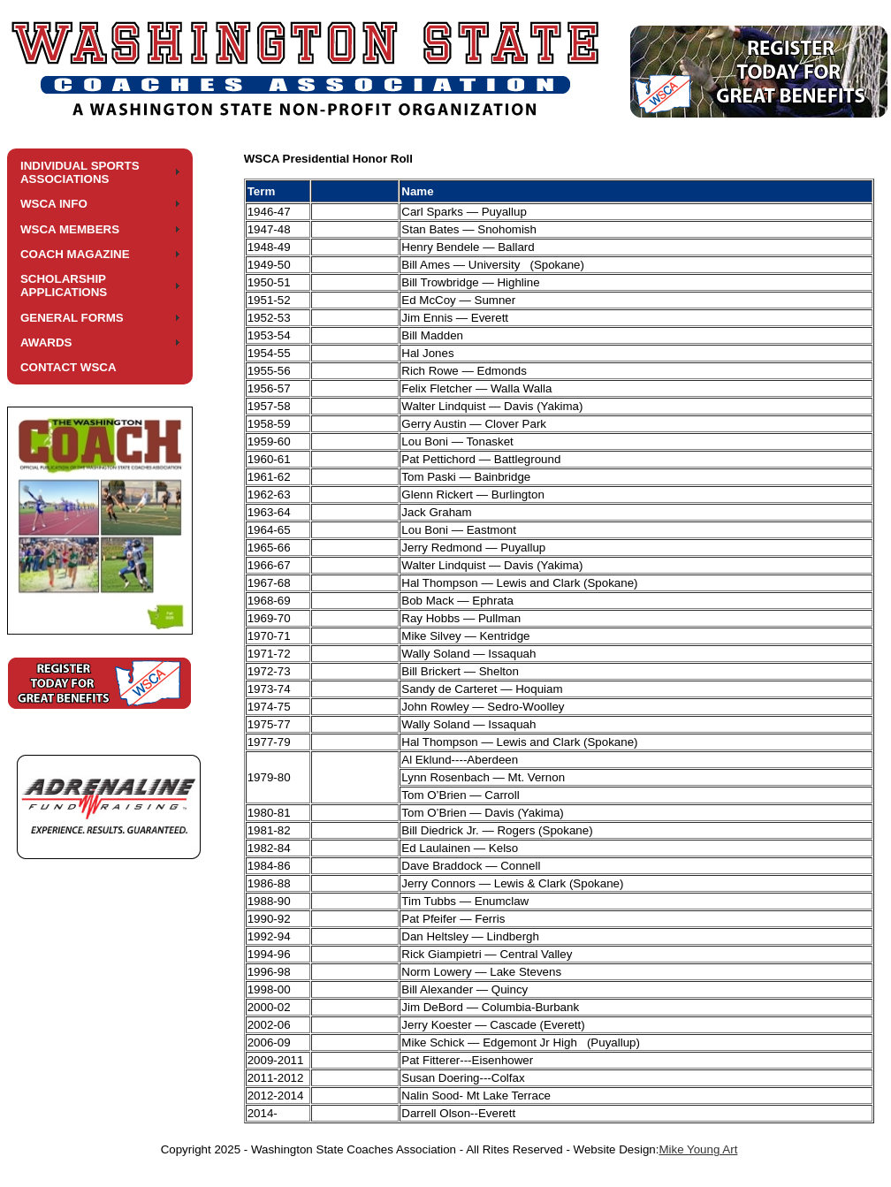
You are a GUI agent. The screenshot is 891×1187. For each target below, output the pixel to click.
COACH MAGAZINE (75, 254)
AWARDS (46, 342)
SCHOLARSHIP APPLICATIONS (63, 285)
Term (262, 191)
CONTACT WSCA (68, 367)
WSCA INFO (54, 203)
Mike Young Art (698, 1149)
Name (417, 191)
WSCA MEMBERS (69, 229)
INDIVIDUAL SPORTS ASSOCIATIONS (80, 172)
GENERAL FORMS (72, 317)
